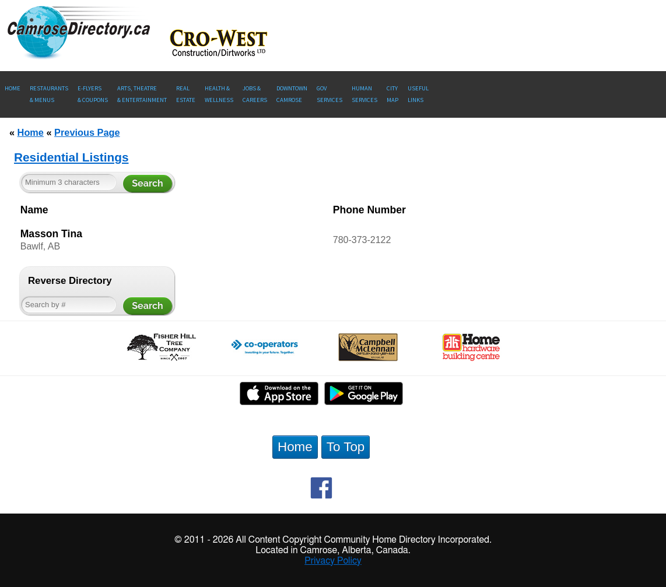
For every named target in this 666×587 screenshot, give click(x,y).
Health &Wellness (219, 94)
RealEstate (185, 94)
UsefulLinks (418, 94)
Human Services (364, 94)
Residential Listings (71, 157)
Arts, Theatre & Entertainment (142, 94)
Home (12, 88)
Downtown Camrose (291, 94)
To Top (346, 447)
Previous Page (87, 132)
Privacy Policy (333, 560)
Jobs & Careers (255, 94)
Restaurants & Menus (49, 94)
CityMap (392, 94)
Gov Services (329, 94)
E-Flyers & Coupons (93, 94)
